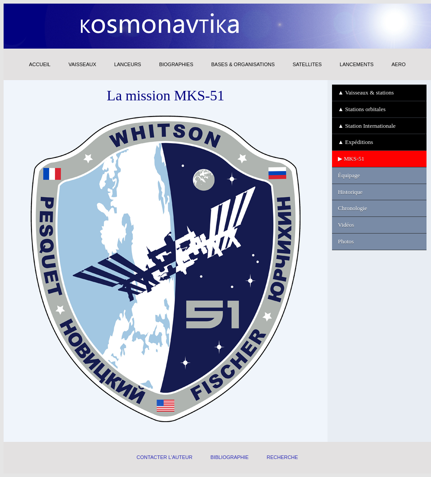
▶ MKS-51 (351, 158)
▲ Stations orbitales (362, 109)
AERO (398, 64)
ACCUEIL (40, 64)
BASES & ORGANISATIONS (242, 64)
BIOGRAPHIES (176, 64)
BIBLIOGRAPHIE (230, 457)
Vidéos (346, 224)
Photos (346, 241)
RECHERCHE (282, 457)
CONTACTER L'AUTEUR (165, 457)
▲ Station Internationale (366, 125)
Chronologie (352, 208)
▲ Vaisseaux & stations (366, 92)
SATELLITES (307, 64)
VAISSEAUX (82, 64)
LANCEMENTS (356, 64)
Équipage (349, 175)
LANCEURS (127, 64)
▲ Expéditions (355, 142)
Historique (350, 192)
